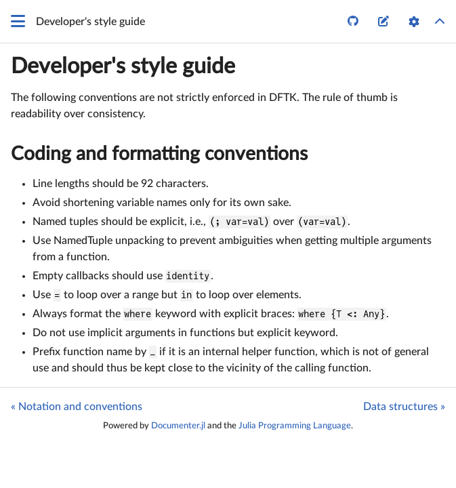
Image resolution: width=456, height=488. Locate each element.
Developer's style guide (123, 66)
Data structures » (404, 406)
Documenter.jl (178, 426)
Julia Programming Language (295, 426)
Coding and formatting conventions (159, 153)
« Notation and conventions (76, 406)
